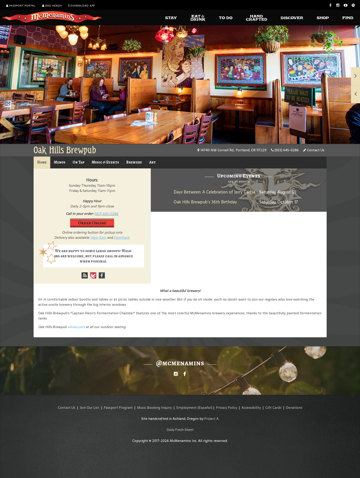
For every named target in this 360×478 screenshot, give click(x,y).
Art (152, 162)
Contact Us (313, 150)
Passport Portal (21, 5)
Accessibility (251, 407)
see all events (238, 181)
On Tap (79, 162)
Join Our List (89, 407)
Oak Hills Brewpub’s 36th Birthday (205, 202)
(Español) (205, 407)
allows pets (76, 327)
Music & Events (105, 162)
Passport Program (118, 407)
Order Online (92, 223)
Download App (81, 5)
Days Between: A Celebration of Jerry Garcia (214, 192)
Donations (294, 407)
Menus (59, 162)
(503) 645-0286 (285, 150)
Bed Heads (52, 5)
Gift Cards (273, 407)
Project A (211, 418)
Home (42, 162)
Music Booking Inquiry (154, 407)
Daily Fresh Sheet (180, 429)
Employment (186, 407)
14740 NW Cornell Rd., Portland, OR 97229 (231, 150)
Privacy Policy (226, 407)
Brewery (134, 162)
